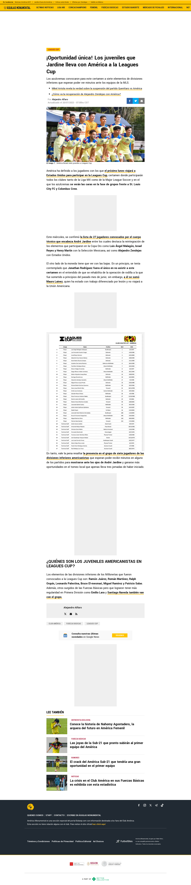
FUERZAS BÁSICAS (109, 7)
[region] (95, 24)
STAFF (49, 815)
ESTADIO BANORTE (130, 7)
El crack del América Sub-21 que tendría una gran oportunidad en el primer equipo (105, 764)
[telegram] (156, 805)
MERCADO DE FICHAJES (153, 7)
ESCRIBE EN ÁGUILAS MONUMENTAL (84, 815)
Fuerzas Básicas (73, 624)
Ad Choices (98, 841)
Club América (54, 624)
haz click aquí (98, 824)
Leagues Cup (92, 624)
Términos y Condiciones (38, 841)
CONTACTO (59, 815)
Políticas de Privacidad (62, 841)
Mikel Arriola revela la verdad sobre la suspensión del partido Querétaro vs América (97, 88)
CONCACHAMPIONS (77, 7)
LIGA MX (61, 7)
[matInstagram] (144, 805)
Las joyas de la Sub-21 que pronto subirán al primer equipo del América (106, 745)
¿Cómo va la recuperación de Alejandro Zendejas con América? (86, 94)
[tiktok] (162, 805)
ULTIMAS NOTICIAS (45, 7)
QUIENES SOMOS (35, 815)
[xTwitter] (150, 805)
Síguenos (120, 635)
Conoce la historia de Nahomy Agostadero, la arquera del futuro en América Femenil (102, 726)
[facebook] (138, 805)
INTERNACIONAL (175, 7)
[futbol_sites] (125, 841)
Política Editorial (83, 841)
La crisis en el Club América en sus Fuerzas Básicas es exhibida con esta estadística (107, 782)
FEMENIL (94, 7)
